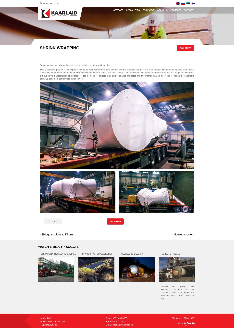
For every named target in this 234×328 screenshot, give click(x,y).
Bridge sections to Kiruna (57, 234)
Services (118, 10)
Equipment (148, 10)
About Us (162, 10)
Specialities (133, 10)
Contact (189, 10)
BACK (55, 221)
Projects (175, 10)
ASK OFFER (185, 48)
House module (183, 234)
